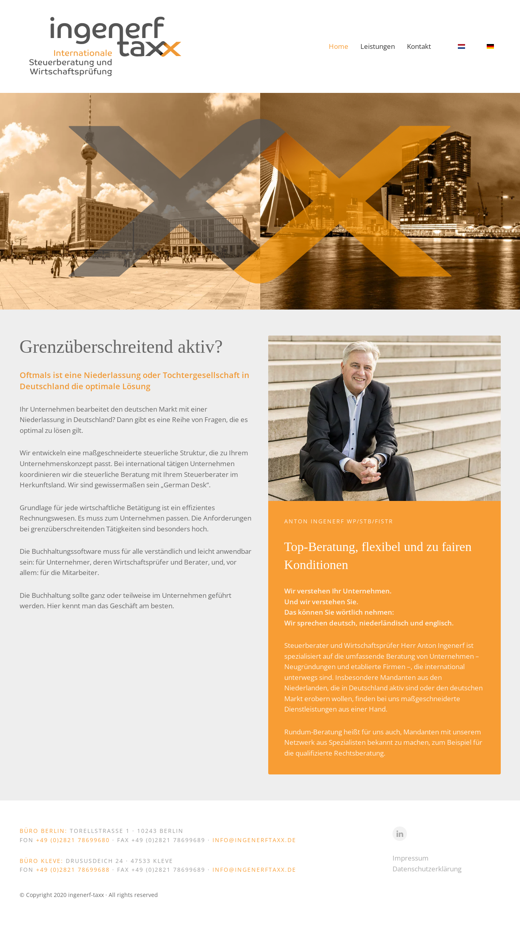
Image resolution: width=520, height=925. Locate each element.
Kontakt (419, 46)
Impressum (411, 858)
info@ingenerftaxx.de (254, 840)
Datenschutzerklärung (427, 868)
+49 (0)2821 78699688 (74, 869)
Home (338, 46)
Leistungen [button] (377, 46)
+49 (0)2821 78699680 (74, 840)
